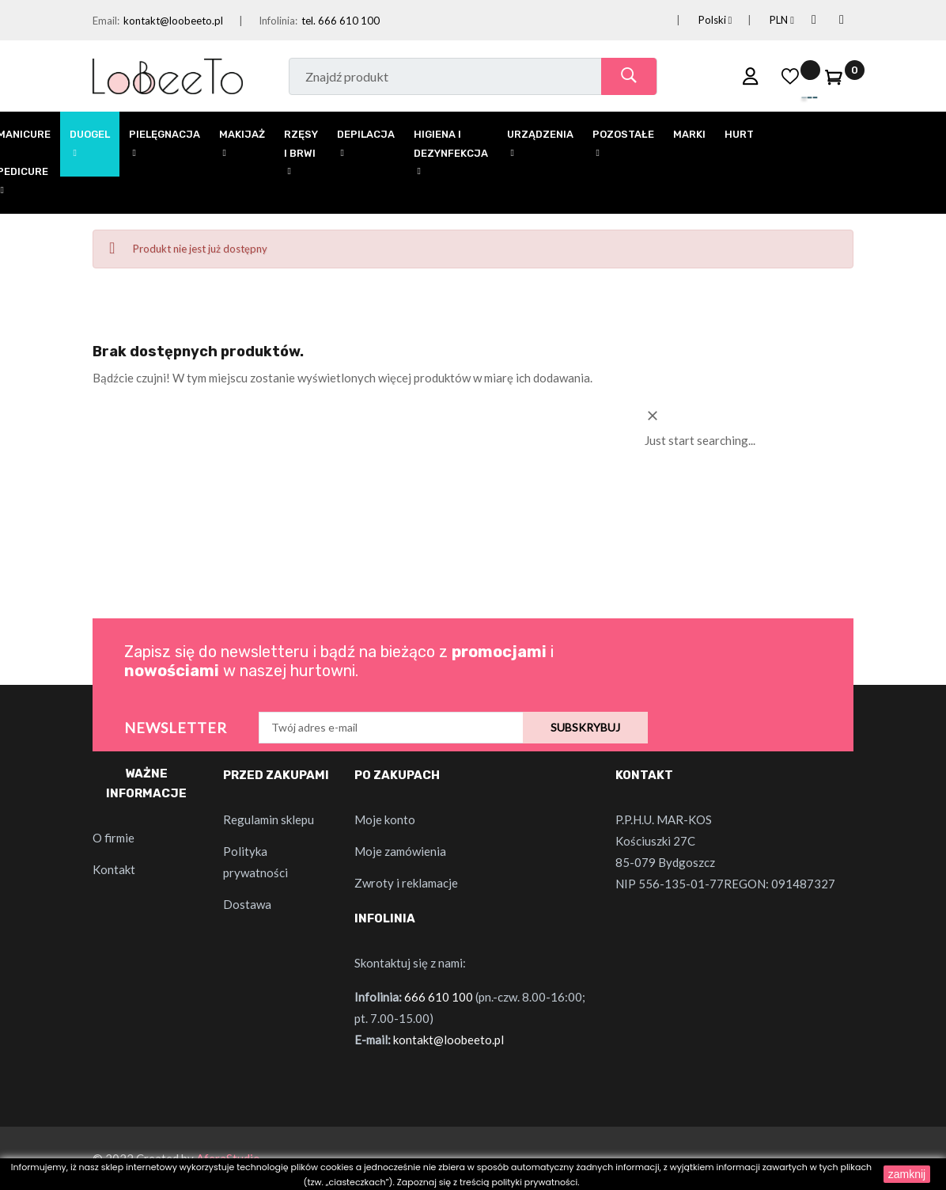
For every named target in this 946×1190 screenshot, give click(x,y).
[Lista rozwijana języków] (696, 20)
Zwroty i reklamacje (406, 883)
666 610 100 (438, 997)
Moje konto (384, 819)
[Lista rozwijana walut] (763, 20)
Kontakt (114, 869)
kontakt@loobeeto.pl (173, 20)
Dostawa (247, 904)
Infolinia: (278, 20)
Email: (106, 20)
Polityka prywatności (255, 862)
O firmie (113, 838)
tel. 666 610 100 (340, 20)
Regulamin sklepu (268, 819)
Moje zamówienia (400, 851)
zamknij (906, 1174)
